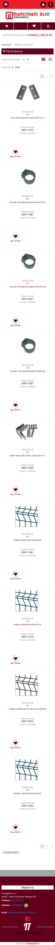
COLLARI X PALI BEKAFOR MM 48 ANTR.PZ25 (27, 202)
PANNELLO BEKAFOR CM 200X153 (27, 794)
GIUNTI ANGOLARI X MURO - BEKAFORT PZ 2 (27, 456)
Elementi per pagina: (10, 59)
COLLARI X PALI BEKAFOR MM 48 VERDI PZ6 (27, 371)
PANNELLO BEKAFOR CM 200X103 (27, 540)
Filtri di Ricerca (12, 51)
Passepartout (33, 943)
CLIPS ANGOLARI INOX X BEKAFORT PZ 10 (27, 118)
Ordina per (6, 67)
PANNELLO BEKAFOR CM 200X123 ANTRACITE (27, 709)
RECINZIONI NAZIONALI (14, 35)
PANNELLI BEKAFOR (40, 35)
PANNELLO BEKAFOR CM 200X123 (27, 625)
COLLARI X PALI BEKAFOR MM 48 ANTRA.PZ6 (28, 287)
